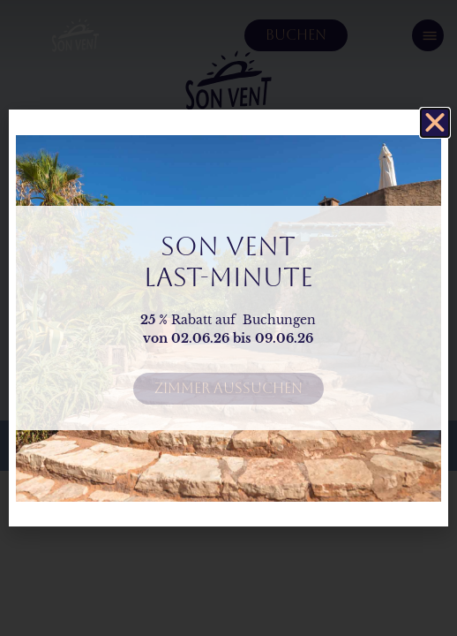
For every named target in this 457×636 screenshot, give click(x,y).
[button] (435, 123)
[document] (228, 318)
